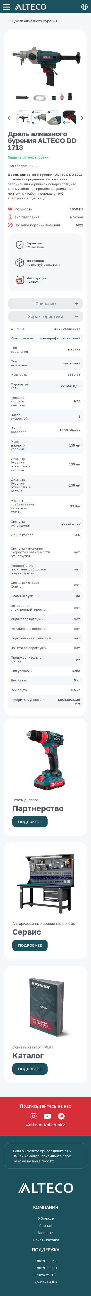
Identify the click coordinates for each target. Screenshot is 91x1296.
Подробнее (30, 821)
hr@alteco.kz (43, 1161)
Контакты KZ (45, 1261)
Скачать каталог (45, 1240)
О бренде (45, 1218)
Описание (45, 303)
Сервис (45, 1226)
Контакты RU (45, 1268)
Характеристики (45, 316)
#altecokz (54, 1124)
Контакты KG (45, 1282)
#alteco (34, 1124)
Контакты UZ (45, 1275)
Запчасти (45, 1233)
